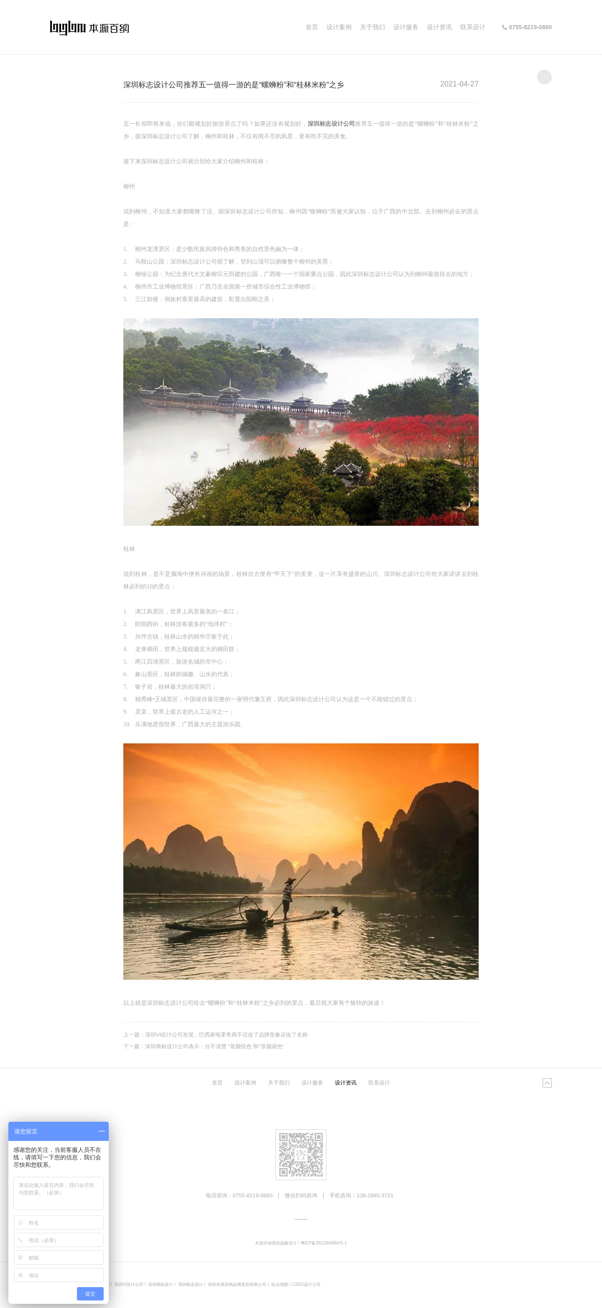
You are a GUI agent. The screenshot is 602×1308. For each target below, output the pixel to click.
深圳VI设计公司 (128, 1284)
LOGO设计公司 (306, 1284)
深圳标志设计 (190, 1284)
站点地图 (279, 1284)
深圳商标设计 (160, 1284)
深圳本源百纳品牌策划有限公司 (237, 1284)
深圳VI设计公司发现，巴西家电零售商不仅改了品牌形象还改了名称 (226, 1035)
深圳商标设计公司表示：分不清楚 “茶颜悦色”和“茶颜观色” (214, 1046)
